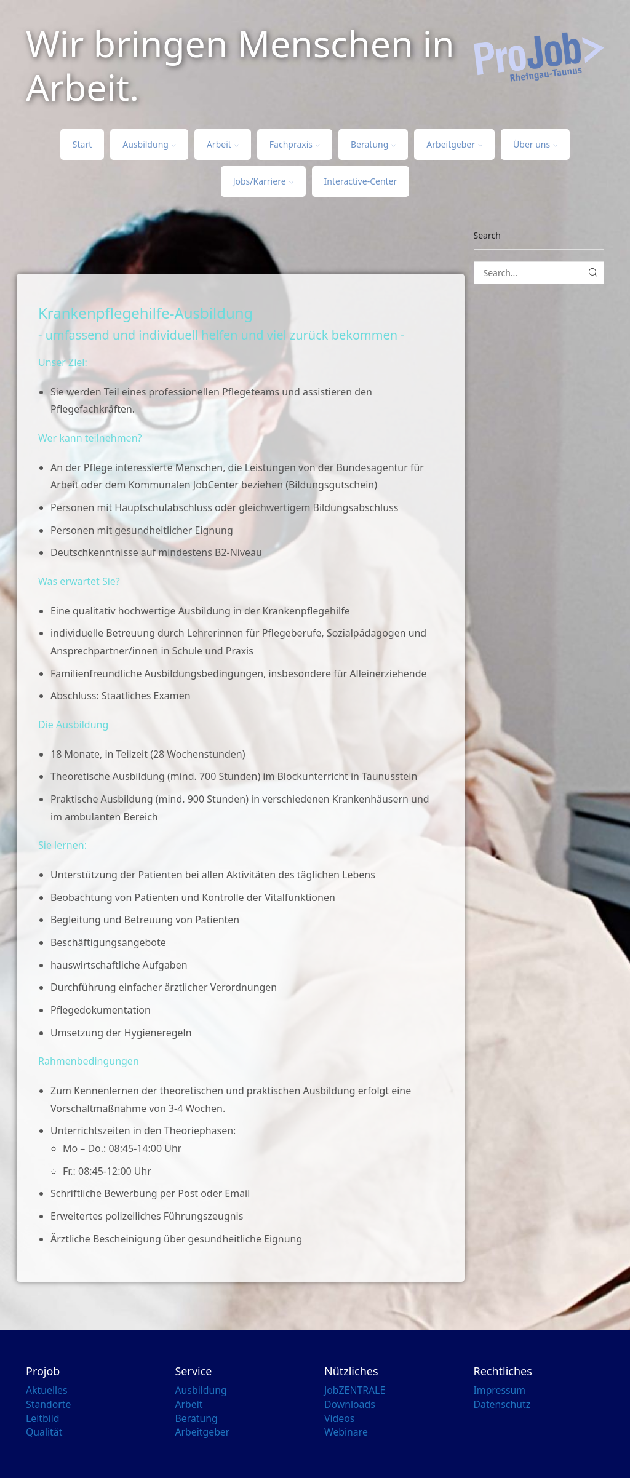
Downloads (350, 1404)
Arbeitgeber (454, 144)
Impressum (500, 1390)
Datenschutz (503, 1404)
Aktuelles (47, 1390)
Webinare (346, 1432)
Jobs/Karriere (263, 181)
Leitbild (43, 1418)
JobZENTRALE (355, 1390)
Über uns (535, 144)
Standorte (48, 1404)
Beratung (373, 144)
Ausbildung (149, 144)
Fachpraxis (294, 144)
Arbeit (223, 144)
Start (82, 144)
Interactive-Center (360, 181)
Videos (339, 1418)
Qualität (44, 1432)
